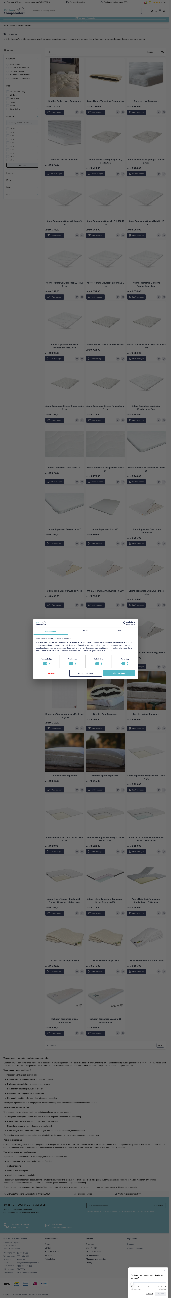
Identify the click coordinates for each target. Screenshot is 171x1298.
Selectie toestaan (85, 673)
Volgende (160, 1294)
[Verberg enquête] (164, 1270)
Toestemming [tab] (50, 631)
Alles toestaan (119, 673)
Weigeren (52, 673)
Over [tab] (120, 631)
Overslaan (149, 1294)
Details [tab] (85, 631)
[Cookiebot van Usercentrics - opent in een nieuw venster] (125, 623)
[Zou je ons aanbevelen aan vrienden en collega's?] (148, 1282)
